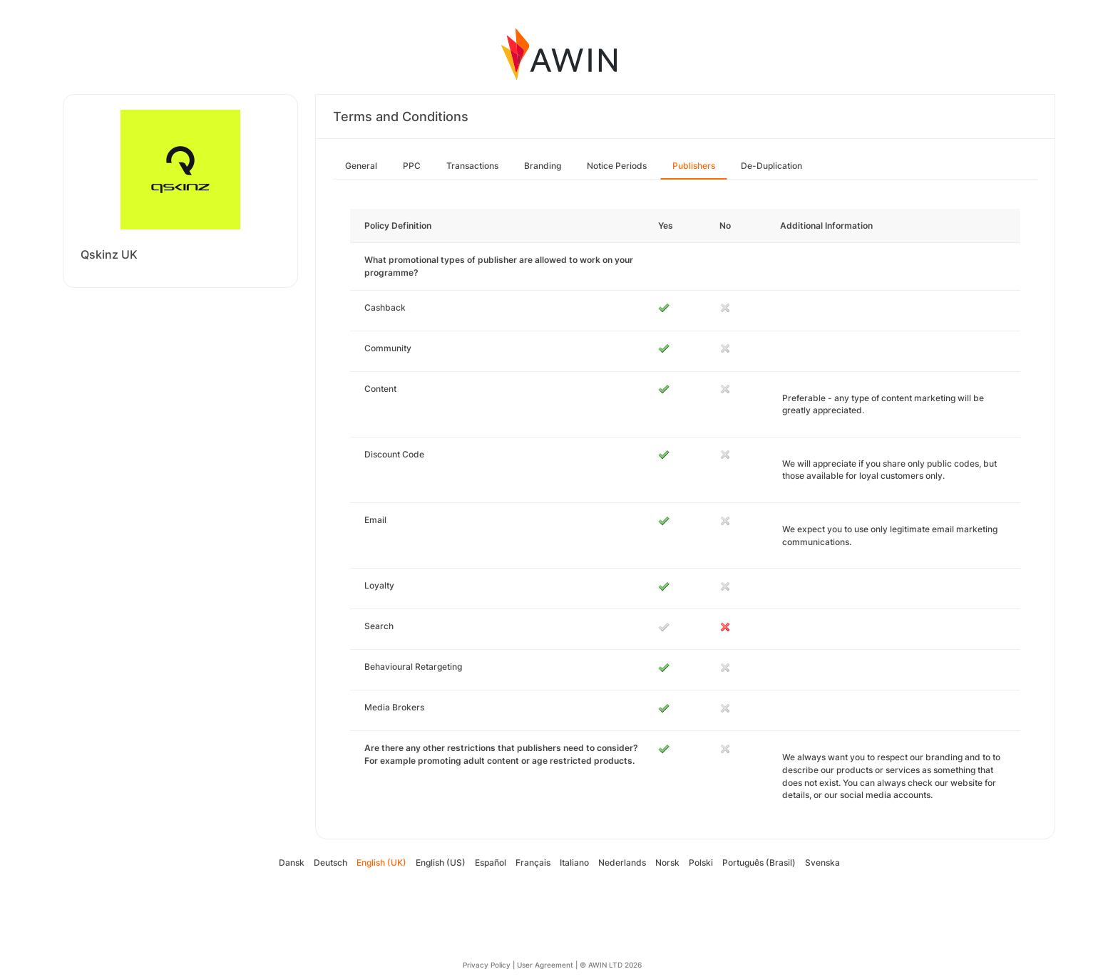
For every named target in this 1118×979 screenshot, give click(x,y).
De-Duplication (771, 165)
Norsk (667, 862)
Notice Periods (617, 165)
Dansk (291, 862)
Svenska (822, 862)
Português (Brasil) (759, 862)
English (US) (441, 862)
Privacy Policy (487, 964)
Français (533, 862)
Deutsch (330, 862)
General (361, 165)
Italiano (574, 862)
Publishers (693, 165)
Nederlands (622, 862)
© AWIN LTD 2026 (611, 964)
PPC (412, 165)
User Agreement (545, 964)
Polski (701, 862)
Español (490, 862)
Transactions (472, 165)
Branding (542, 165)
